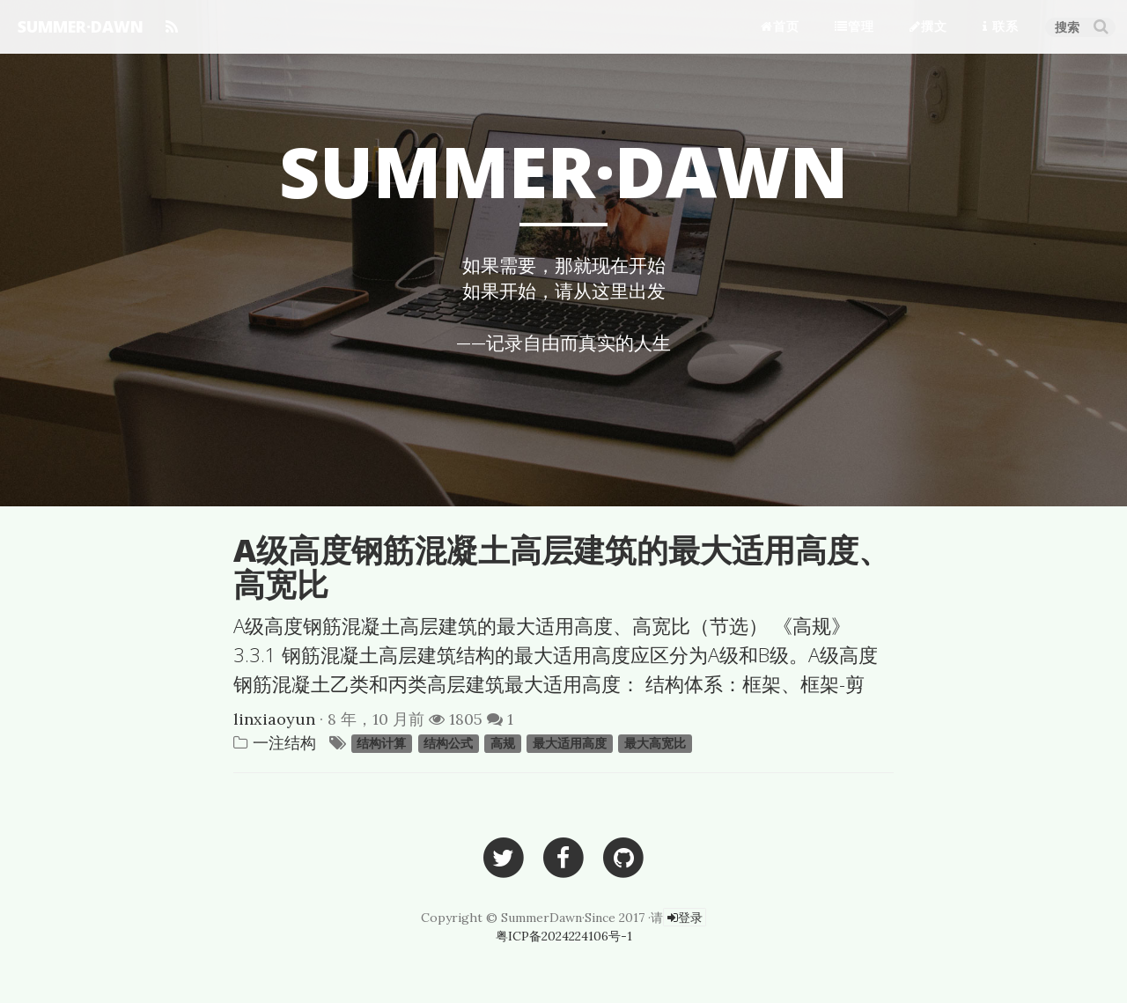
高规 (502, 744)
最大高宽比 (655, 744)
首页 (780, 26)
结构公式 (448, 744)
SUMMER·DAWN (81, 26)
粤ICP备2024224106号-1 (564, 936)
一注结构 (284, 743)
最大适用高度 (570, 744)
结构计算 (381, 744)
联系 (1001, 26)
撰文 (928, 26)
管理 (854, 26)
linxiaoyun (274, 719)
